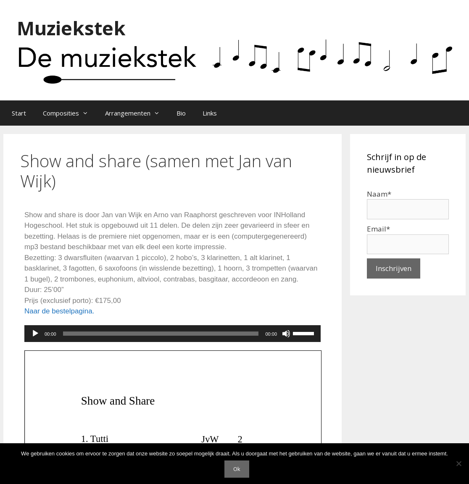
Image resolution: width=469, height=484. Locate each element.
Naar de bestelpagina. (59, 311)
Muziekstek (71, 28)
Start (19, 113)
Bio (181, 113)
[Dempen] (286, 333)
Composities (70, 113)
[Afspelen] (35, 333)
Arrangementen (136, 113)
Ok (236, 469)
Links (210, 113)
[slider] (161, 333)
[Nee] (458, 463)
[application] (172, 333)
